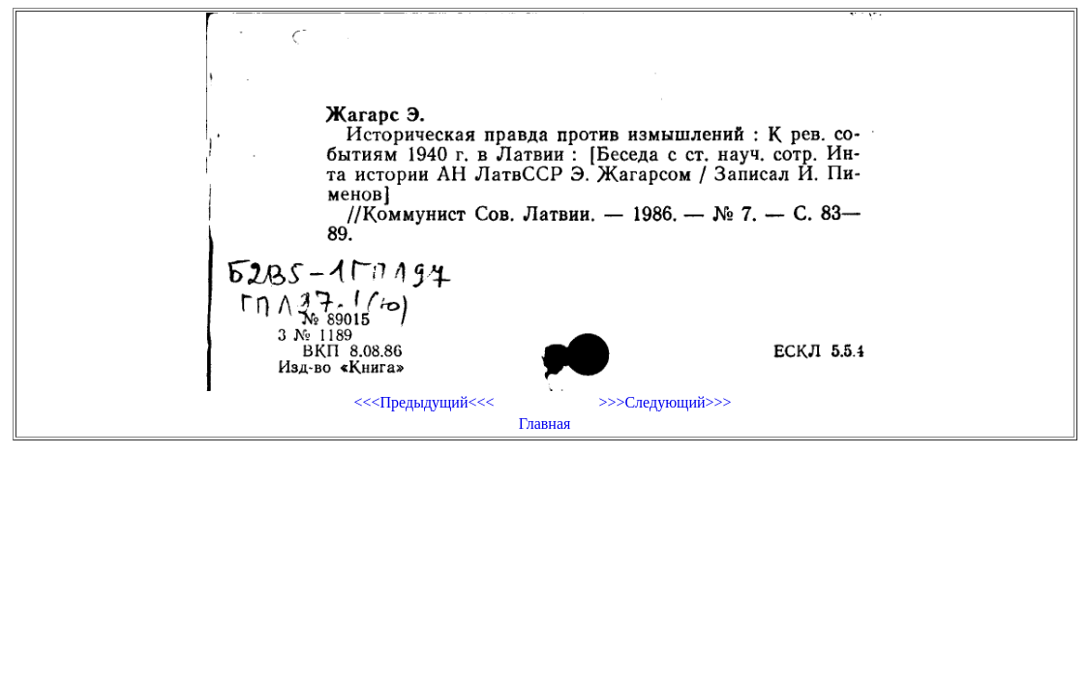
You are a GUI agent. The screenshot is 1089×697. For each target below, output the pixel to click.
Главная (545, 423)
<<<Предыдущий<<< (423, 402)
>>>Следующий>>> (664, 402)
